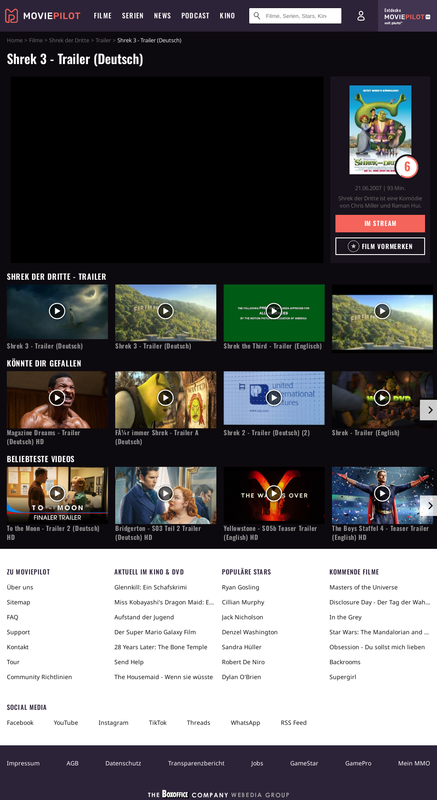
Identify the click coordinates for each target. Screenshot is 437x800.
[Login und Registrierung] (361, 15)
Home (15, 40)
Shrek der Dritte (69, 40)
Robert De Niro (243, 662)
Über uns (20, 587)
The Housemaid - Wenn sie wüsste (163, 677)
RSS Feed (294, 722)
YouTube (66, 722)
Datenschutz (123, 763)
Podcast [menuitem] (195, 15)
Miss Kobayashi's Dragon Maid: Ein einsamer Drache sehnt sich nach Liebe (164, 602)
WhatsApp (245, 722)
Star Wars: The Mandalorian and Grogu (379, 632)
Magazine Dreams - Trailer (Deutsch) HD (44, 437)
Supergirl (342, 677)
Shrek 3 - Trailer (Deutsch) (45, 345)
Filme (36, 40)
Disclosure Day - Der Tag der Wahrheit (379, 602)
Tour (13, 662)
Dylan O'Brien (241, 677)
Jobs (257, 763)
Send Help (129, 662)
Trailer (103, 40)
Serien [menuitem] (133, 15)
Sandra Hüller (242, 647)
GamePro (358, 763)
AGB (73, 763)
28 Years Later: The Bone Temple (160, 647)
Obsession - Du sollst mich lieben (377, 647)
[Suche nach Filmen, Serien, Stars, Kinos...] (295, 16)
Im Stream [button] (380, 223)
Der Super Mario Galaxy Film (155, 632)
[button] (380, 246)
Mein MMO (414, 763)
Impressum (23, 763)
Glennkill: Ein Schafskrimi (150, 587)
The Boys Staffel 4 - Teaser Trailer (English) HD (380, 533)
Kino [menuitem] (227, 15)
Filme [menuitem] (103, 15)
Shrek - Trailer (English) (366, 432)
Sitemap (18, 602)
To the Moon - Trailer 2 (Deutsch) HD (53, 533)
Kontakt (18, 647)
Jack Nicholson (242, 617)
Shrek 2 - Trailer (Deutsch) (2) (267, 432)
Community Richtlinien (39, 677)
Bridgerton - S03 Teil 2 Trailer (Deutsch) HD (158, 533)
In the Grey (345, 617)
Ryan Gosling (240, 587)
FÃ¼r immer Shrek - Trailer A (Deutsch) (157, 437)
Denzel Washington (250, 632)
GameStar (304, 763)
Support (18, 632)
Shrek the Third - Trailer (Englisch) (273, 345)
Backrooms (345, 662)
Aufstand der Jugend (144, 617)
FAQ (12, 617)
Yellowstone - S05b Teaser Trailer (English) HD (271, 533)
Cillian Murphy (243, 602)
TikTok (157, 722)
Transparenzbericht (196, 763)
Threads (198, 722)
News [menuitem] (162, 15)
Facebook (20, 722)
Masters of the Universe (363, 587)
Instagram (113, 722)
